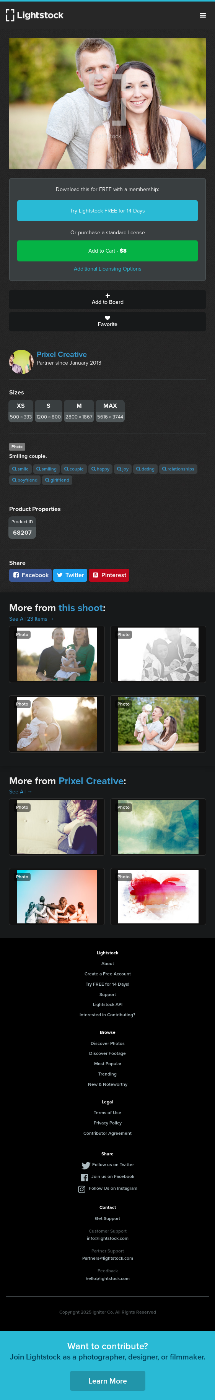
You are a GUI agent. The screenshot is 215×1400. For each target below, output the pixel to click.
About (107, 963)
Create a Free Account (108, 973)
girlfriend (57, 480)
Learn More (107, 1381)
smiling (46, 469)
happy (100, 469)
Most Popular (107, 1063)
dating (145, 469)
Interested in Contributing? (107, 1014)
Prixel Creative (62, 354)
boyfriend (24, 480)
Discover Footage (107, 1053)
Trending (107, 1074)
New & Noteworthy (107, 1084)
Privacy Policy (108, 1122)
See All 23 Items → (31, 619)
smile (20, 469)
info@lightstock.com (108, 1238)
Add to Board (107, 299)
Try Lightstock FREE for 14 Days (107, 211)
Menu (203, 15)
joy (123, 469)
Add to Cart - (107, 251)
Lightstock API (107, 1004)
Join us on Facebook (112, 1176)
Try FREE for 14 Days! (107, 984)
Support (107, 994)
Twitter (70, 575)
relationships (178, 469)
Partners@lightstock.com (107, 1258)
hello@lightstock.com (108, 1278)
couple (74, 469)
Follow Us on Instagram (113, 1188)
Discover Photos (108, 1043)
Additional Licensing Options (108, 269)
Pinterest (109, 575)
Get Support (107, 1218)
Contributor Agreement (107, 1133)
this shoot (81, 607)
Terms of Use (107, 1112)
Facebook (30, 575)
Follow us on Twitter (113, 1164)
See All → (21, 792)
